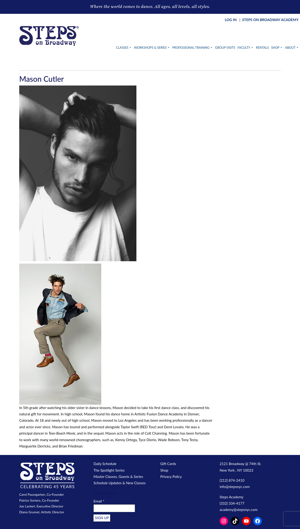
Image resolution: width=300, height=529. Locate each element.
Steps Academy (231, 497)
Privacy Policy (171, 476)
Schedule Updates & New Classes (120, 483)
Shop (277, 47)
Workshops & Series (152, 47)
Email (99, 501)
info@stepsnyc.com (235, 486)
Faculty (245, 47)
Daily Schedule (105, 464)
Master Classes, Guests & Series (118, 476)
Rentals (262, 47)
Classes (124, 47)
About (292, 47)
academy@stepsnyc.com (239, 509)
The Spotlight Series (109, 470)
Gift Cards (168, 464)
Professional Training (192, 47)
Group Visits (225, 47)
